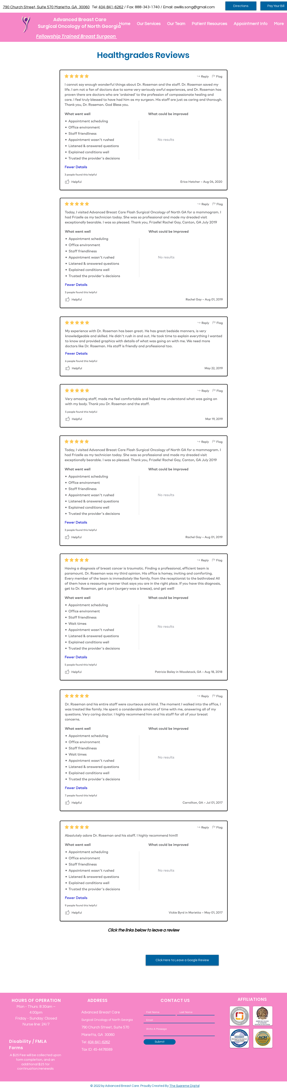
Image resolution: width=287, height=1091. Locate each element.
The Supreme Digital (184, 1086)
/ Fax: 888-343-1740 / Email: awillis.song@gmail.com (169, 7)
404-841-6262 (111, 7)
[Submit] (160, 1042)
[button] (149, 24)
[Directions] (240, 6)
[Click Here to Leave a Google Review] (182, 960)
